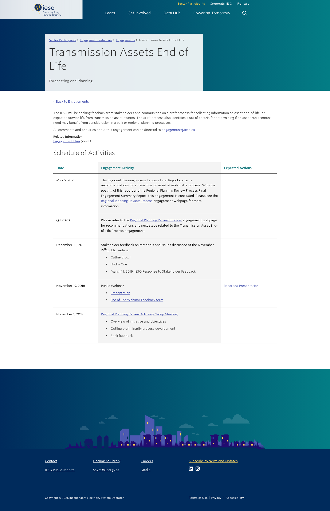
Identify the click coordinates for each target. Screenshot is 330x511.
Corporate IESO (221, 3)
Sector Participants (191, 3)
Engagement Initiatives (96, 40)
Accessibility (234, 497)
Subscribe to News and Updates (213, 461)
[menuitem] (110, 13)
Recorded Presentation (241, 286)
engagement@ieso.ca (178, 130)
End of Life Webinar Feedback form (137, 300)
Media (145, 470)
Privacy (216, 497)
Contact (51, 461)
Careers (147, 461)
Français (243, 3)
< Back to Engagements (71, 102)
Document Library (106, 461)
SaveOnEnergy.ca (106, 470)
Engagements (125, 40)
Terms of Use (198, 497)
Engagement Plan (66, 141)
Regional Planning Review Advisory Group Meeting (139, 314)
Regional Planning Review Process (127, 201)
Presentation (120, 293)
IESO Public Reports (60, 470)
